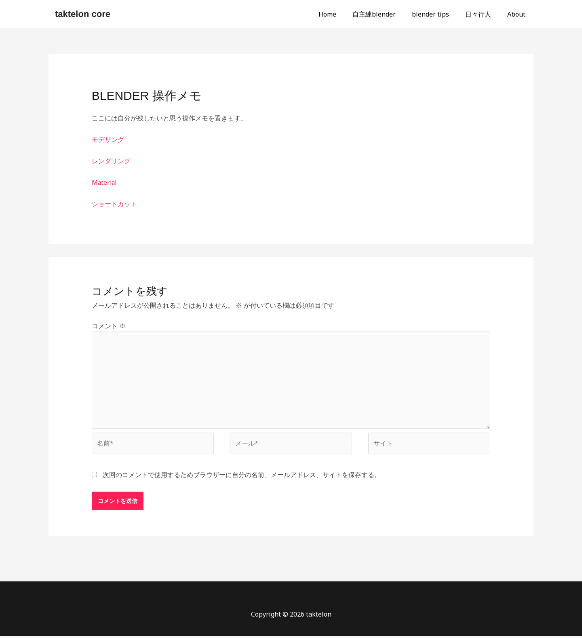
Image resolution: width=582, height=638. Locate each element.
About (518, 14)
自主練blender (385, 14)
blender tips (438, 14)
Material (105, 182)
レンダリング (111, 160)
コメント (109, 325)
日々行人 (483, 14)
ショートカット (114, 203)
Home (342, 14)
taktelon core (82, 14)
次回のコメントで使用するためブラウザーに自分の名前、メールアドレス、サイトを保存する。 (242, 476)
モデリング (108, 139)
